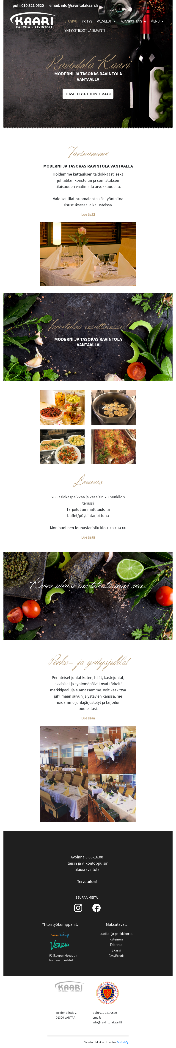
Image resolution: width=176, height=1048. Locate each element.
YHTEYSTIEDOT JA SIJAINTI (84, 30)
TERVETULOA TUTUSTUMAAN (88, 94)
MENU (157, 21)
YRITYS (87, 21)
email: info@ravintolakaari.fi (73, 5)
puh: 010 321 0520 (28, 5)
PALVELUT (106, 21)
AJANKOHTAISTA (133, 21)
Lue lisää (88, 214)
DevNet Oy (122, 1042)
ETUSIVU (70, 21)
